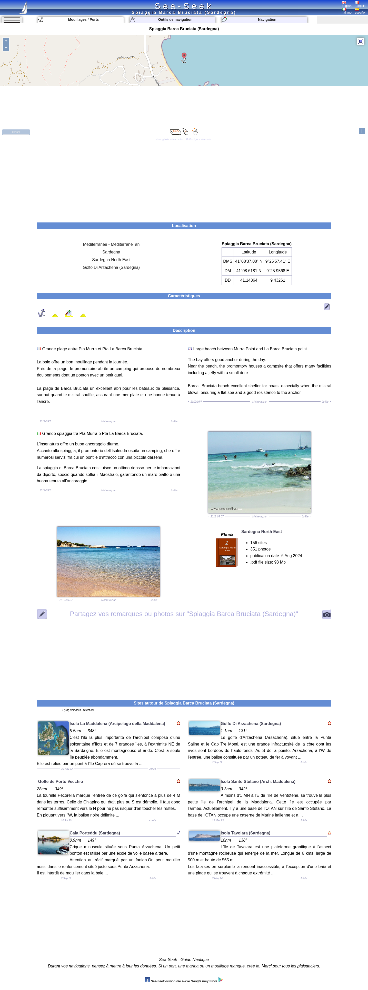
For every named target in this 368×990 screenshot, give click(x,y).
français (360, 4)
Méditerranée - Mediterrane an (111, 244)
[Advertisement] (184, 179)
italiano (347, 11)
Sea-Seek (184, 6)
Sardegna (111, 252)
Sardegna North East (111, 260)
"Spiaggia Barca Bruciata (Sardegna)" (184, 614)
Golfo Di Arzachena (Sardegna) (111, 267)
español (360, 11)
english (347, 4)
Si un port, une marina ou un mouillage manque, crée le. (209, 966)
